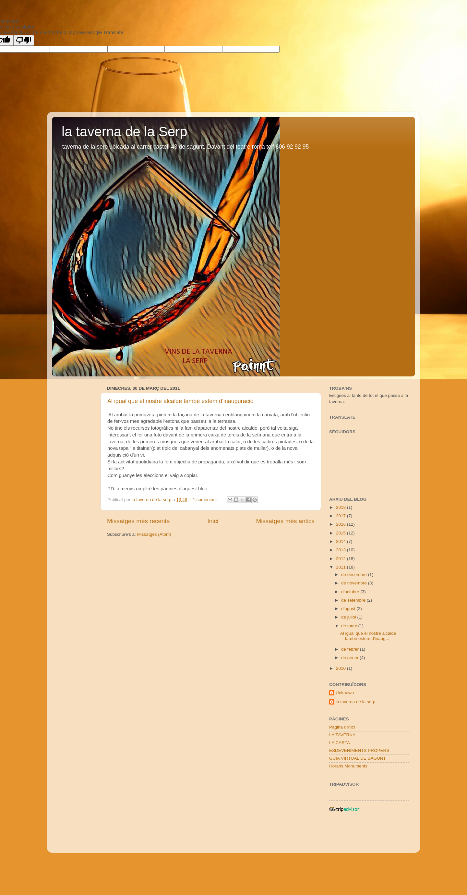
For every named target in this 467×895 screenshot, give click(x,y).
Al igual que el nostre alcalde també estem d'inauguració (180, 401)
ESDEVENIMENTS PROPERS (359, 750)
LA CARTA (339, 742)
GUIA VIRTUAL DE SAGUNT (357, 758)
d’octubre (350, 591)
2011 (341, 567)
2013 (341, 549)
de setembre (354, 600)
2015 (341, 533)
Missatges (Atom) (154, 534)
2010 (341, 668)
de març (349, 625)
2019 (341, 507)
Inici (213, 521)
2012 (341, 558)
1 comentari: (205, 499)
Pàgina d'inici (342, 727)
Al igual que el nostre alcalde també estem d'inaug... (368, 636)
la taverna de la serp (355, 701)
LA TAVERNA (342, 734)
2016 (341, 524)
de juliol (349, 617)
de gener (350, 657)
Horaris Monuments (348, 766)
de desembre (354, 574)
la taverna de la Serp (124, 131)
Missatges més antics (285, 521)
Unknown (345, 692)
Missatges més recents (138, 521)
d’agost (348, 608)
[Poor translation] (23, 40)
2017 (341, 515)
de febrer (350, 649)
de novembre (354, 583)
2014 (341, 541)
